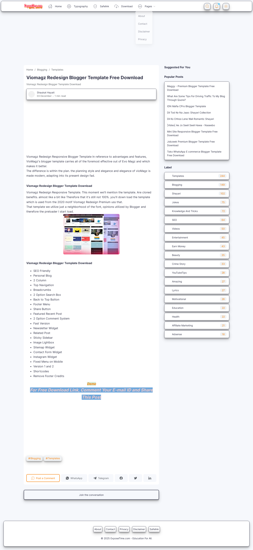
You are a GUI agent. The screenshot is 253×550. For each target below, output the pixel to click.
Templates (53, 458)
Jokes (196, 202)
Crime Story (196, 264)
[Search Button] (207, 6)
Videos (196, 228)
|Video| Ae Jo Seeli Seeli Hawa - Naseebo (191, 125)
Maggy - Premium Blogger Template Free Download (191, 88)
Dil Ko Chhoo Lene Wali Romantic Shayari (190, 118)
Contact (110, 529)
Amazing (196, 281)
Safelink (101, 6)
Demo (91, 384)
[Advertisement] (105, 40)
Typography (77, 6)
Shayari (196, 193)
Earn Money (196, 246)
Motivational (196, 299)
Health (196, 316)
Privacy (124, 529)
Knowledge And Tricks (196, 211)
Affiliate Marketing (196, 325)
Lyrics (196, 290)
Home (55, 6)
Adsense (196, 334)
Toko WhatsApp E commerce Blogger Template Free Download (194, 153)
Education (196, 308)
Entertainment (196, 237)
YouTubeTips (196, 272)
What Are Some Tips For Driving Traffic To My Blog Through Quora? (196, 98)
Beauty (196, 255)
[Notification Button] (216, 6)
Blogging (34, 458)
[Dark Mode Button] (226, 6)
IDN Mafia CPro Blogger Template (186, 106)
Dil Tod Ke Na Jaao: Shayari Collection (189, 112)
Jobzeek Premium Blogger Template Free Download (191, 143)
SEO (196, 220)
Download (123, 6)
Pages (147, 6)
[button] (74, 478)
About (97, 529)
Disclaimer (139, 529)
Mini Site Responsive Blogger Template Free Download (192, 133)
